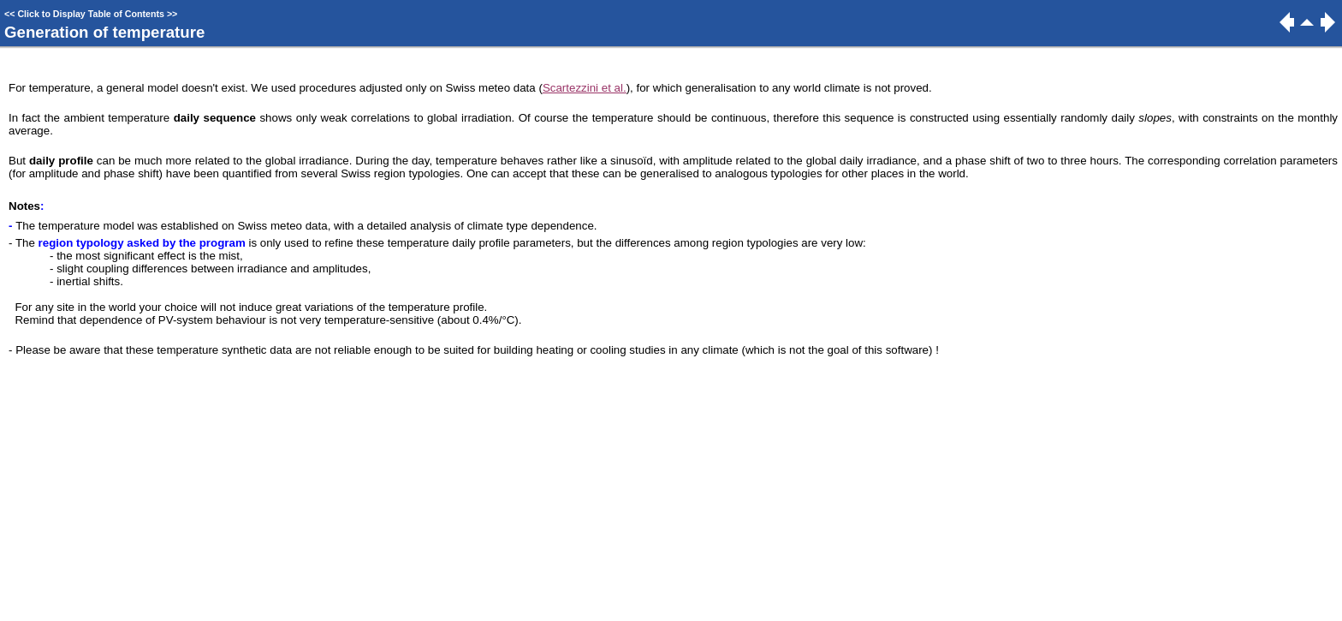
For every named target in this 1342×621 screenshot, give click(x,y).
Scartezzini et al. (584, 87)
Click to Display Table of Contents (90, 14)
